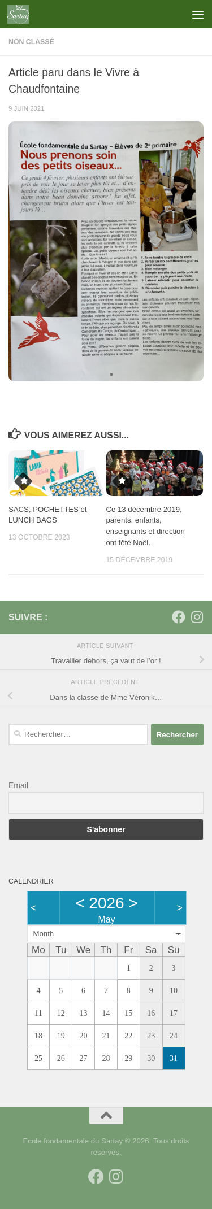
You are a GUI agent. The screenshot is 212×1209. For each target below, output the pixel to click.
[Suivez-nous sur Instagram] (197, 617)
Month (43, 933)
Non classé (31, 42)
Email (18, 785)
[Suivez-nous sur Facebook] (178, 617)
